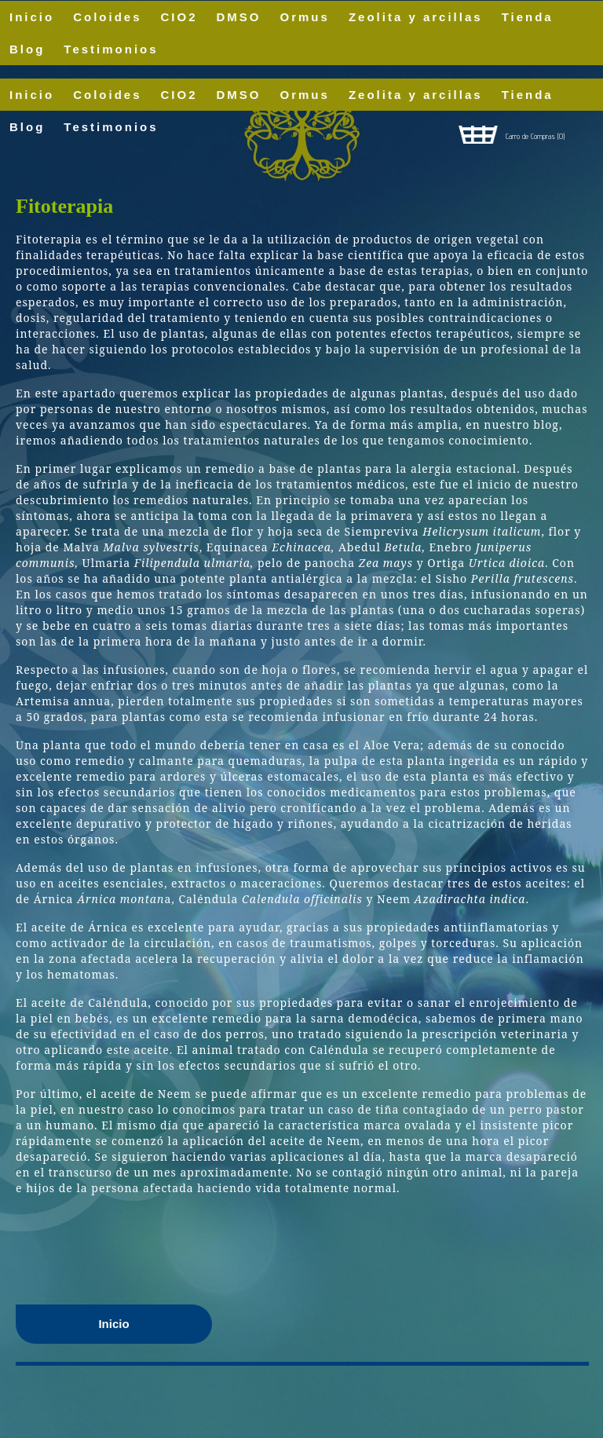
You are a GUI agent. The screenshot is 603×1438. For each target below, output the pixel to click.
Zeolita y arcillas (416, 94)
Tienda (528, 94)
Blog (27, 49)
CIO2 (179, 94)
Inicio (31, 94)
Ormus (305, 94)
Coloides (107, 94)
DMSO (239, 94)
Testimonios (111, 49)
